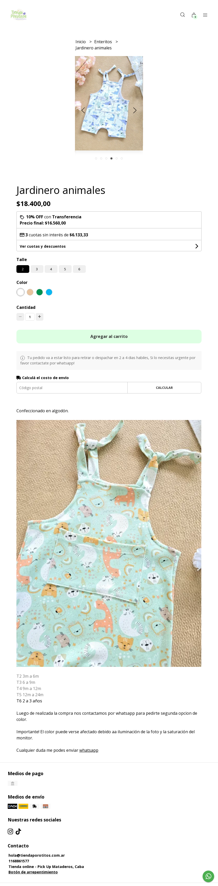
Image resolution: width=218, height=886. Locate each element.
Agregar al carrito (109, 336)
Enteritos (103, 41)
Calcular (164, 387)
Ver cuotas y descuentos (43, 246)
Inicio (81, 41)
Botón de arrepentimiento (33, 872)
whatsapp (88, 750)
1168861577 (18, 860)
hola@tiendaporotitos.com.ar (36, 855)
